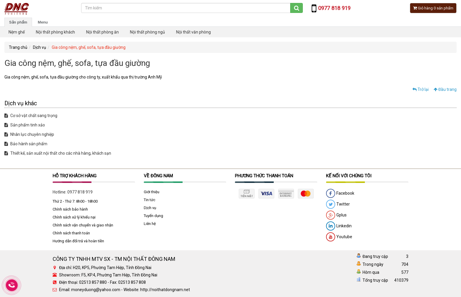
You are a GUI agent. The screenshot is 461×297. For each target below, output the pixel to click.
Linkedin (339, 226)
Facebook (340, 193)
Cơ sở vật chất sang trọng (30, 115)
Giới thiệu (151, 192)
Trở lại (420, 89)
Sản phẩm (18, 22)
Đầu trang (445, 89)
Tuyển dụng (153, 215)
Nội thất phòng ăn (102, 32)
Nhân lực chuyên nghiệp (29, 134)
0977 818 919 (80, 192)
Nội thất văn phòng (193, 32)
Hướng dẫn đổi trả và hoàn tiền (78, 241)
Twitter (338, 204)
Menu (43, 22)
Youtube (339, 237)
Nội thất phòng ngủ (147, 32)
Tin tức (149, 200)
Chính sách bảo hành (70, 209)
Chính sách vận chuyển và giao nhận (83, 225)
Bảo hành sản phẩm (25, 143)
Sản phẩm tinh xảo (24, 125)
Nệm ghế (17, 32)
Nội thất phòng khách (55, 32)
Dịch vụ (39, 47)
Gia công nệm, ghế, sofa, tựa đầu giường (89, 47)
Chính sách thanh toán (71, 233)
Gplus (336, 215)
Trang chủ (18, 47)
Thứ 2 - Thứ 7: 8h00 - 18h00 (75, 201)
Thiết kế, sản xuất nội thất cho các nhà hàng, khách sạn (57, 153)
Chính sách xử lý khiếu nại (74, 217)
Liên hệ (150, 223)
